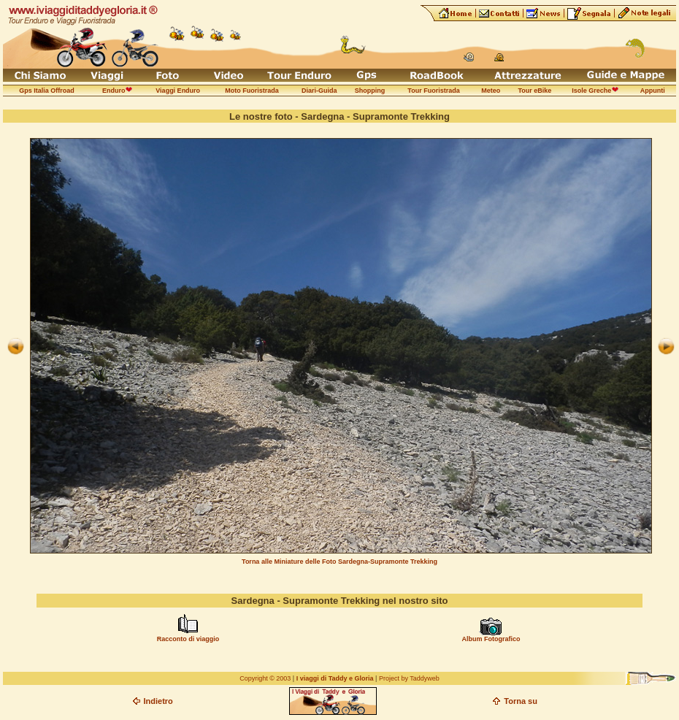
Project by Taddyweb (409, 678)
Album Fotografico (490, 639)
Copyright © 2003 (265, 678)
